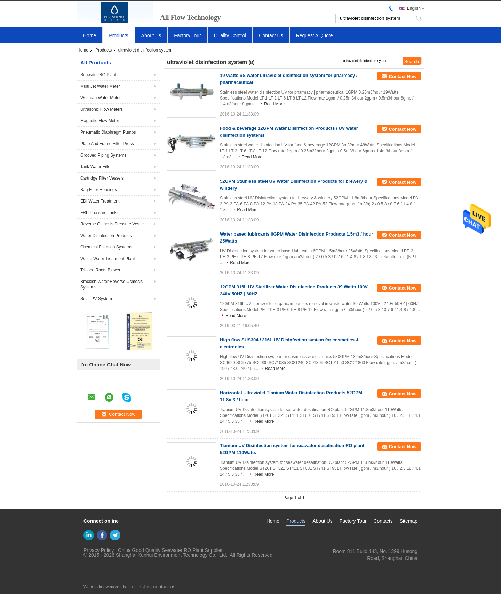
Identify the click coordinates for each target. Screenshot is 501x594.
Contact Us (271, 35)
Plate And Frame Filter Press (107, 143)
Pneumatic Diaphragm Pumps (108, 132)
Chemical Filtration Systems (106, 247)
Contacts (382, 521)
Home (89, 35)
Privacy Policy (99, 550)
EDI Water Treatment (99, 201)
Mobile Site (91, 572)
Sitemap (409, 521)
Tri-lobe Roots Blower (100, 270)
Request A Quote (314, 35)
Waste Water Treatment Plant (107, 258)
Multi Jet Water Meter (100, 86)
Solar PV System (96, 298)
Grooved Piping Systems (103, 155)
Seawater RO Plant (98, 74)
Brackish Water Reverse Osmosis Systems (111, 284)
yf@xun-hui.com (400, 565)
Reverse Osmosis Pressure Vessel (112, 224)
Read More (274, 104)
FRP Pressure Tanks (99, 212)
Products (118, 35)
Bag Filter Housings (98, 189)
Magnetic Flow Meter (99, 120)
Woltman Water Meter (100, 97)
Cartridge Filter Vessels (102, 178)
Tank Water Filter (96, 166)
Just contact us (159, 586)
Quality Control (230, 35)
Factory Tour (187, 35)
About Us (151, 35)
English (414, 8)
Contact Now (402, 76)
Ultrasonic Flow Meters (101, 109)
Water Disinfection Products (106, 235)
